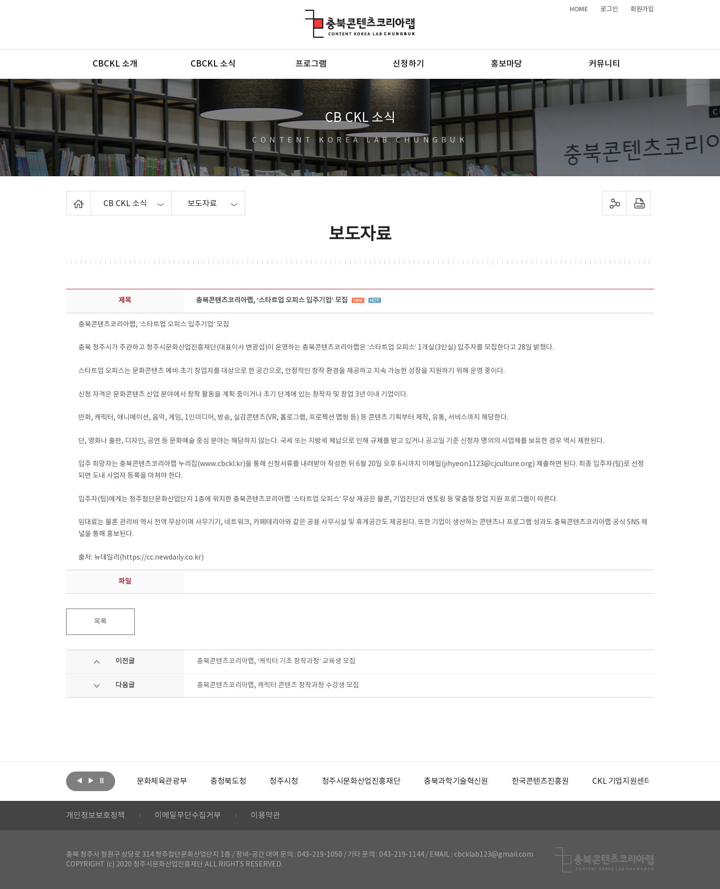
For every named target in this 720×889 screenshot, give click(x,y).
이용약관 (265, 815)
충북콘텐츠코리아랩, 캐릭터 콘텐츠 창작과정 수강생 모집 (278, 685)
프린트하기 (639, 203)
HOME (579, 9)
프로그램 (311, 64)
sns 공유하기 (615, 203)
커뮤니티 (604, 64)
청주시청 (283, 781)
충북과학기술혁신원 (456, 781)
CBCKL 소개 (115, 64)
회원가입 (642, 9)
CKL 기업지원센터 (621, 781)
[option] (161, 781)
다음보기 (91, 780)
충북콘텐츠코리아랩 (307, 15)
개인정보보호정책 (95, 815)
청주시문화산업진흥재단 (361, 781)
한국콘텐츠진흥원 (540, 781)
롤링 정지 (102, 780)
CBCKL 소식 (213, 64)
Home (69, 197)
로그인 (609, 9)
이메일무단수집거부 (188, 815)
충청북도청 (228, 781)
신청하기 (408, 64)
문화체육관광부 (162, 781)
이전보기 (79, 780)
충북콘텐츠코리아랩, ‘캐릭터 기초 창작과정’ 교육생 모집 (276, 661)
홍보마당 (506, 64)
